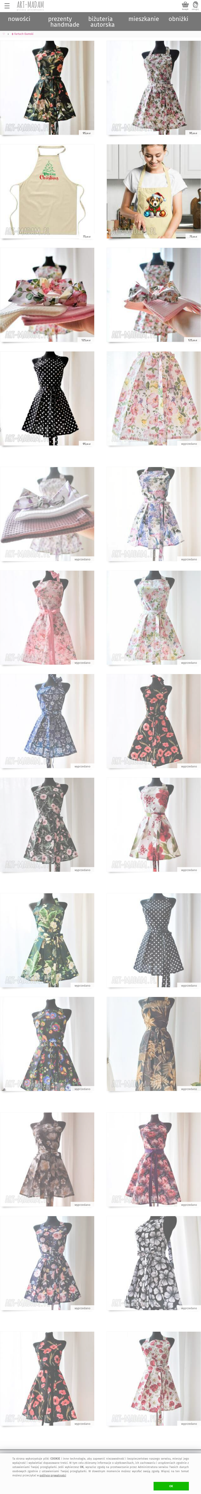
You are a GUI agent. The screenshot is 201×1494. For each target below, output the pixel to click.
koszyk (185, 9)
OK (171, 1486)
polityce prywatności (52, 1475)
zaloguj (195, 9)
